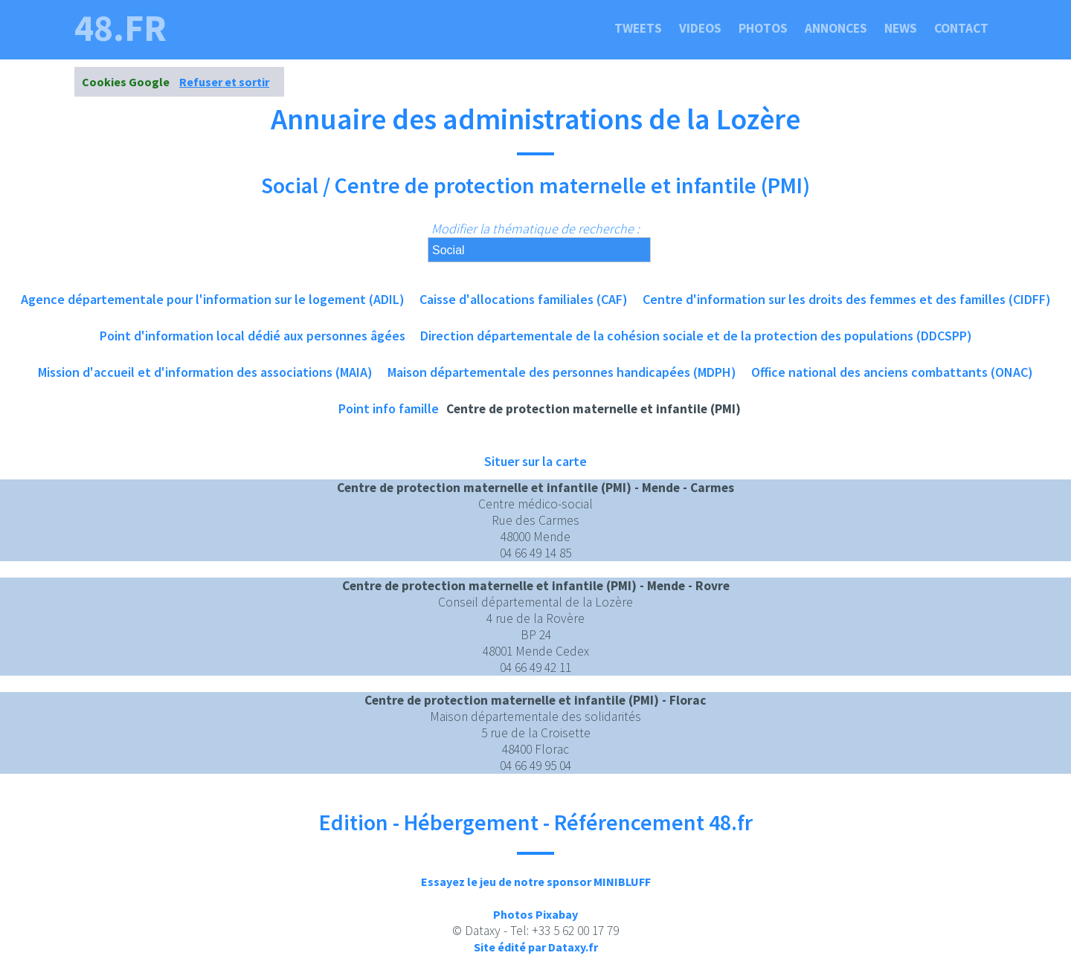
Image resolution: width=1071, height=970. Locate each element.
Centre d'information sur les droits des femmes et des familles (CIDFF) (847, 299)
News (900, 28)
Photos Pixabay (535, 914)
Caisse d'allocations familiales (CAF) (523, 299)
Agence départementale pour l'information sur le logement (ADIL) (213, 299)
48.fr (120, 28)
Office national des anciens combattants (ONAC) (892, 372)
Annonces (836, 28)
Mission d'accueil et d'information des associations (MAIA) (205, 372)
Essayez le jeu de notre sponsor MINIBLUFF (536, 881)
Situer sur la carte (535, 461)
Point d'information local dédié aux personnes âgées (252, 335)
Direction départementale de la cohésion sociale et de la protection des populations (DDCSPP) (696, 335)
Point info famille (388, 408)
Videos (700, 28)
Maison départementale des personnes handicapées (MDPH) (561, 372)
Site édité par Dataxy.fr (536, 947)
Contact (961, 28)
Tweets (638, 28)
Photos (763, 28)
